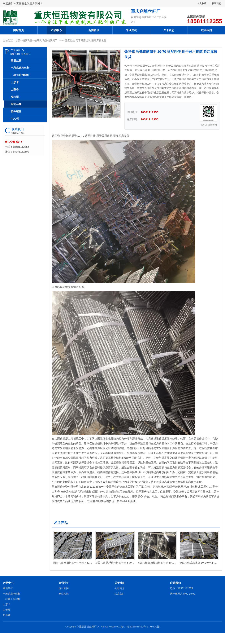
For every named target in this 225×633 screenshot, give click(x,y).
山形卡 (15, 82)
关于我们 (168, 30)
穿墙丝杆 (16, 60)
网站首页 (18, 30)
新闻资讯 (93, 30)
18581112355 (204, 21)
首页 (17, 40)
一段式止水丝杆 (20, 67)
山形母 (15, 89)
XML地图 (154, 626)
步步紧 (15, 96)
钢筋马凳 (27, 40)
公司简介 (119, 588)
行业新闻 (64, 588)
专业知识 (131, 30)
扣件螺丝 (16, 111)
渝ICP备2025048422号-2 (134, 626)
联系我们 (216, 3)
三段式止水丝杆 (20, 75)
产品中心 (56, 30)
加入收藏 (201, 3)
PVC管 (15, 118)
